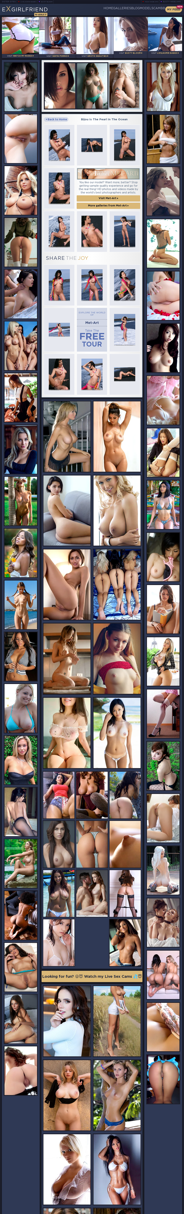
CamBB (156, 9)
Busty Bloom (52, 2)
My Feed (173, 9)
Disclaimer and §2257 (168, 1211)
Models (137, 9)
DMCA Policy (145, 1211)
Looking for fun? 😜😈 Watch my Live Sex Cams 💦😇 (92, 750)
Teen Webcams (149, 2)
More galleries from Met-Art (108, 202)
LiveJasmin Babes (30, 2)
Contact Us (154, 1201)
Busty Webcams (172, 2)
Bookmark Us (154, 1192)
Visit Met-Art (108, 195)
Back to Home (56, 116)
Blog (120, 9)
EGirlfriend (31, 10)
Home (80, 9)
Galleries (100, 9)
